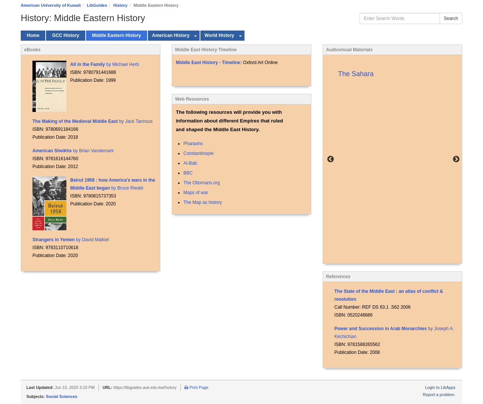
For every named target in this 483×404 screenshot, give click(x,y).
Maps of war (195, 192)
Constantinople (198, 153)
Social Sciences (61, 396)
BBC (188, 173)
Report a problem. (439, 394)
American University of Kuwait (51, 5)
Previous (330, 159)
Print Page (196, 387)
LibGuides (97, 5)
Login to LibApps (440, 387)
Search (451, 18)
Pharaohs (193, 143)
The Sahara (356, 74)
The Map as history (202, 202)
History (120, 5)
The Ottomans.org (201, 182)
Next (456, 159)
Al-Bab (190, 163)
